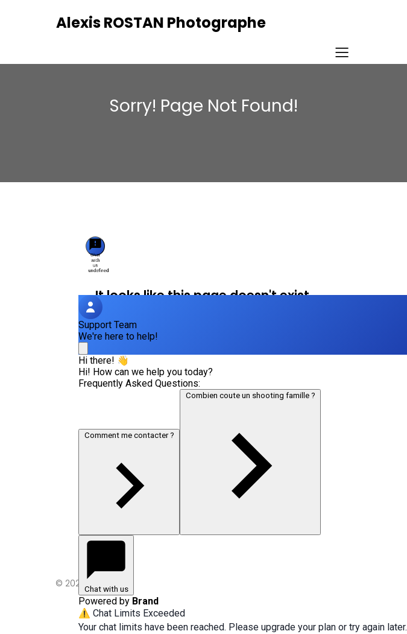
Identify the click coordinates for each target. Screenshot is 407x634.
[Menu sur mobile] (342, 52)
